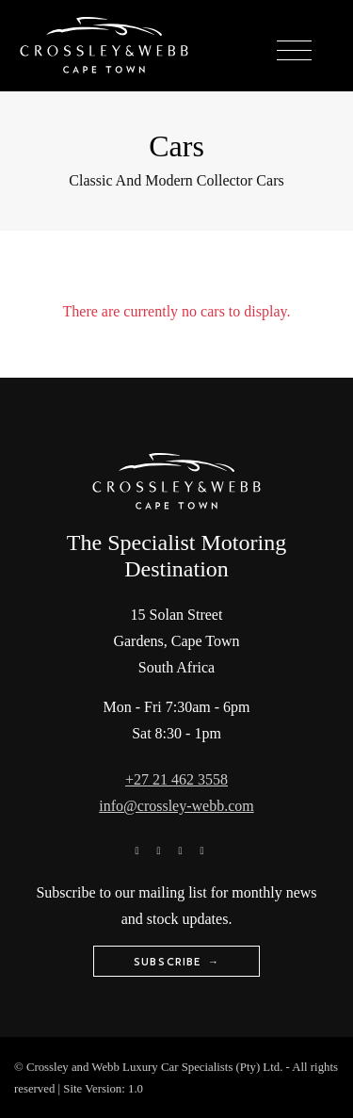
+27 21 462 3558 (176, 779)
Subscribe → (176, 961)
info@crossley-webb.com (176, 806)
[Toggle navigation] (294, 51)
